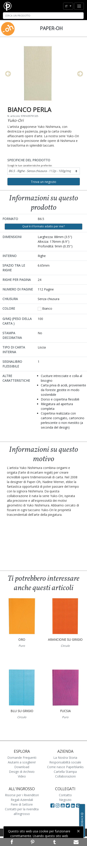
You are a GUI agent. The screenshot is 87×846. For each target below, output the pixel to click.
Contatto (65, 795)
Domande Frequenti (21, 757)
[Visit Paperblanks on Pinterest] (78, 805)
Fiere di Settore (22, 804)
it (67, 6)
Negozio (65, 800)
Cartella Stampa (65, 771)
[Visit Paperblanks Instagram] (58, 805)
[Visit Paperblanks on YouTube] (63, 805)
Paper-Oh (51, 28)
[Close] (78, 831)
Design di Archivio (22, 771)
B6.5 (40, 171)
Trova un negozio (43, 182)
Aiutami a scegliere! (22, 762)
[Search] (43, 15)
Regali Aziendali (22, 800)
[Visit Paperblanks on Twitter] (68, 805)
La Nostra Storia (65, 757)
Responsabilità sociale (65, 762)
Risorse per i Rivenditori (22, 795)
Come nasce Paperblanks (65, 767)
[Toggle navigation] (79, 6)
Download (21, 767)
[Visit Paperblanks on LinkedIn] (73, 805)
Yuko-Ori (15, 120)
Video (22, 776)
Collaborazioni (65, 776)
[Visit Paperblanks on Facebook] (52, 805)
